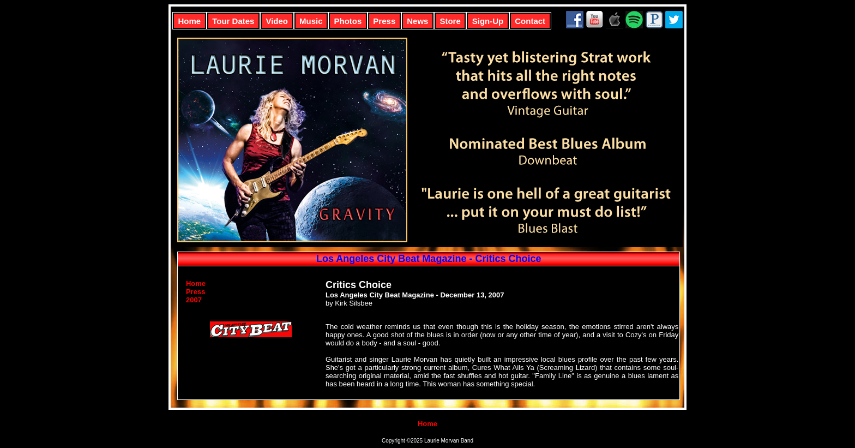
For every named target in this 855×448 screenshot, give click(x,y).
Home (189, 21)
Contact (530, 21)
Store (449, 21)
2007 (194, 300)
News (417, 21)
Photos (348, 21)
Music (311, 21)
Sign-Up (488, 21)
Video (277, 21)
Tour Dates (233, 21)
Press (384, 21)
